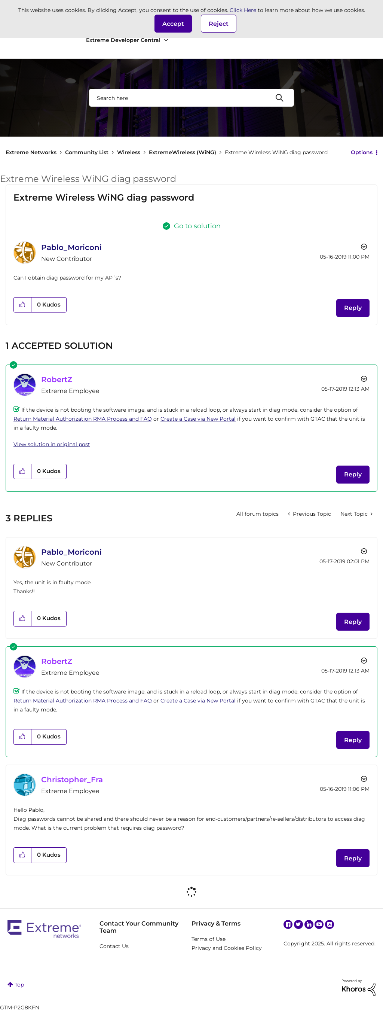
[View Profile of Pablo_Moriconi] (71, 247)
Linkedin (308, 924)
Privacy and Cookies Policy (227, 948)
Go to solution (197, 226)
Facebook (288, 924)
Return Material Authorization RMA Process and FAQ (82, 418)
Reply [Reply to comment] (353, 474)
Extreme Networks (31, 152)
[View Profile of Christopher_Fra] (72, 779)
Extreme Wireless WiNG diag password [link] (276, 152)
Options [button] (362, 152)
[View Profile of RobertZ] (56, 379)
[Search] (191, 98)
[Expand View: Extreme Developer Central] (166, 40)
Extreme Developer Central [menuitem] (123, 40)
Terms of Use (209, 939)
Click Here (243, 10)
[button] (173, 24)
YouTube (319, 924)
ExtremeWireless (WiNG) (182, 152)
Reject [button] (219, 23)
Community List (86, 152)
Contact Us (114, 946)
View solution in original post (51, 444)
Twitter (298, 924)
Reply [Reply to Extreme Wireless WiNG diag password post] (353, 307)
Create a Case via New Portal (198, 418)
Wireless (128, 152)
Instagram (329, 924)
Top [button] (19, 984)
